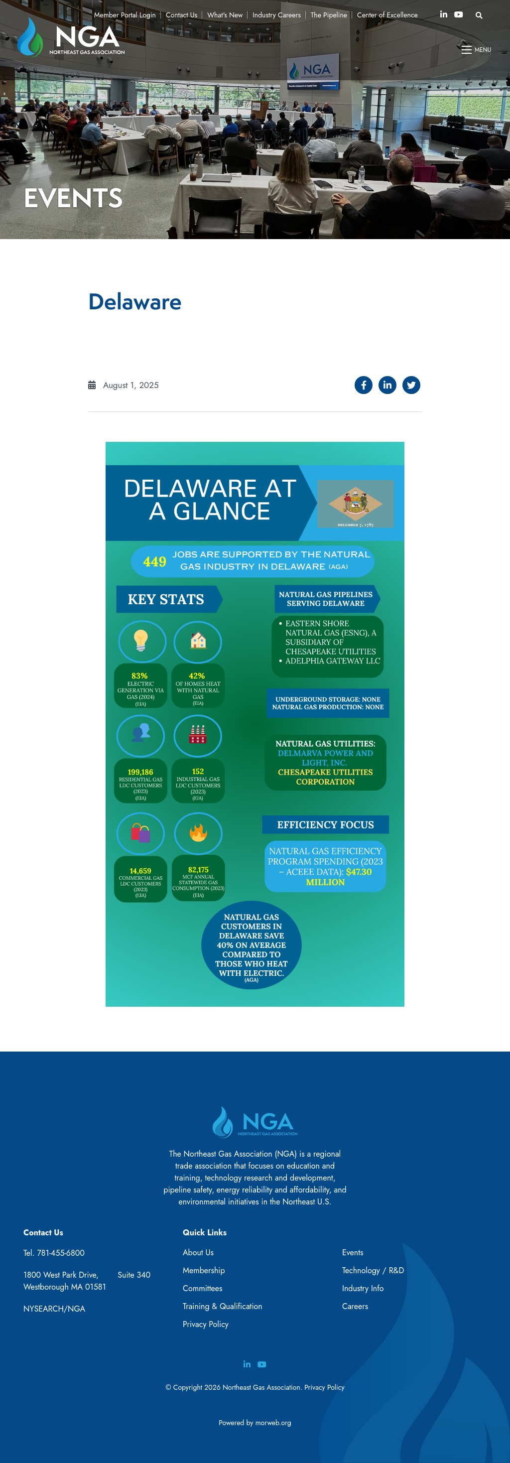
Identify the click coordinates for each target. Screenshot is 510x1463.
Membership (204, 1270)
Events (353, 1252)
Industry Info (363, 1288)
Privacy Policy (206, 1324)
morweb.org (273, 1423)
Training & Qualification (222, 1306)
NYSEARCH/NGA (54, 1309)
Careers (355, 1306)
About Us (198, 1252)
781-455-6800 (61, 1253)
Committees (202, 1288)
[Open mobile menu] (477, 50)
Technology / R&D (373, 1270)
